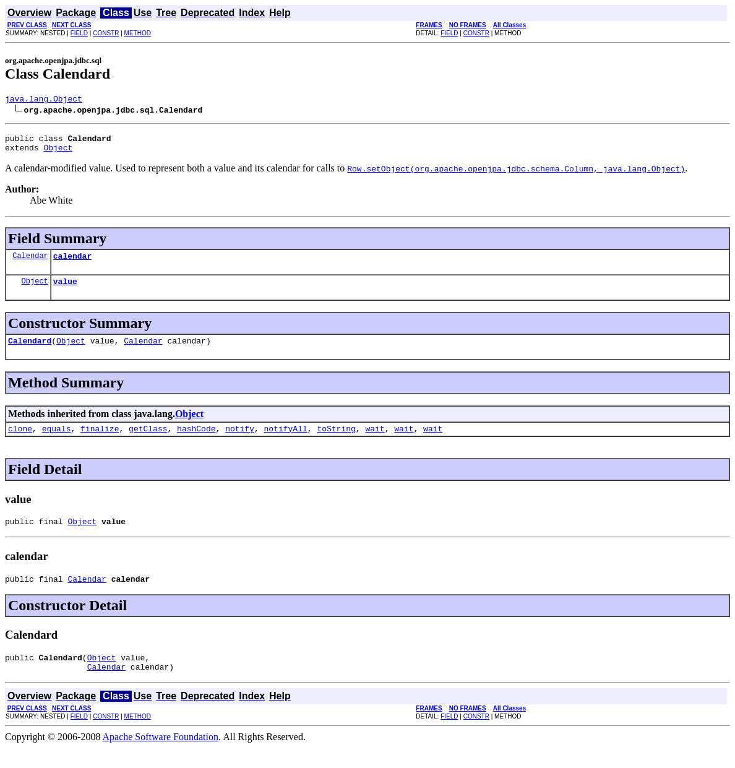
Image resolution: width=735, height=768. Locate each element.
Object (57, 152)
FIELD (79, 33)
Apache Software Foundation (161, 757)
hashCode (196, 441)
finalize (99, 441)
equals (56, 441)
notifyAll (285, 441)
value (65, 290)
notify (239, 441)
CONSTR (106, 33)
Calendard (29, 351)
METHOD (137, 33)
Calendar (30, 262)
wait (374, 441)
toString (336, 441)
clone (20, 441)
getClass (148, 441)
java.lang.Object (43, 100)
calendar (72, 263)
